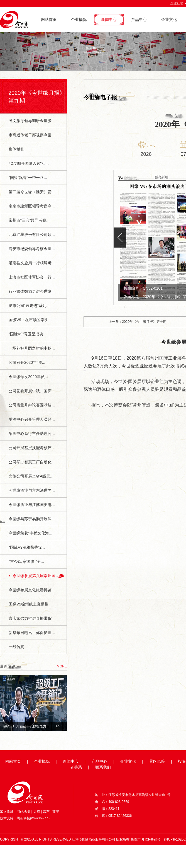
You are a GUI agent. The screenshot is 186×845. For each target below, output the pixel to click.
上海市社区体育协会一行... (32, 277)
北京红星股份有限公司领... (32, 234)
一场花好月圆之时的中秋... (32, 348)
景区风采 (157, 761)
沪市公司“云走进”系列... (29, 305)
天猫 (36, 811)
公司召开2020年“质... (27, 362)
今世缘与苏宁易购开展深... (32, 519)
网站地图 (23, 811)
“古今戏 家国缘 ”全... (26, 561)
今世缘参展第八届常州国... (36, 575)
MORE (62, 666)
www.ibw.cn (39, 818)
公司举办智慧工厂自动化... (32, 462)
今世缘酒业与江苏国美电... (32, 504)
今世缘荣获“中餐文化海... (30, 533)
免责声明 (137, 839)
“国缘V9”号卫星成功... (27, 334)
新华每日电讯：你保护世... (32, 632)
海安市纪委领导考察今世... (32, 248)
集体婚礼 (16, 149)
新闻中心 (109, 19)
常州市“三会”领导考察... (29, 220)
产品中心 (139, 19)
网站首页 (49, 19)
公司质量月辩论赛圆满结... (32, 405)
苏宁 (55, 811)
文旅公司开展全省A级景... (31, 476)
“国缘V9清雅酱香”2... (27, 547)
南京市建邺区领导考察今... (32, 206)
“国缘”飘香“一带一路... (28, 177)
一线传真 (16, 647)
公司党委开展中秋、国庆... (32, 391)
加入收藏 (6, 811)
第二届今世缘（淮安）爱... (32, 192)
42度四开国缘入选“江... (29, 163)
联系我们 (103, 767)
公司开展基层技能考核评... (32, 447)
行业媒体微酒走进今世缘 (30, 291)
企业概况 (79, 19)
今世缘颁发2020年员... (28, 376)
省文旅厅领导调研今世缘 (30, 120)
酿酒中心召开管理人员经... (32, 419)
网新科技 (23, 818)
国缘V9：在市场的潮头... (30, 320)
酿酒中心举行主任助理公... (32, 433)
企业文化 (169, 19)
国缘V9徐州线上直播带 (28, 604)
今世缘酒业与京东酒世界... (32, 490)
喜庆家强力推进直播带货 (30, 618)
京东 (46, 811)
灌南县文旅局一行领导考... (32, 263)
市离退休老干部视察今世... (32, 135)
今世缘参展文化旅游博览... (32, 590)
